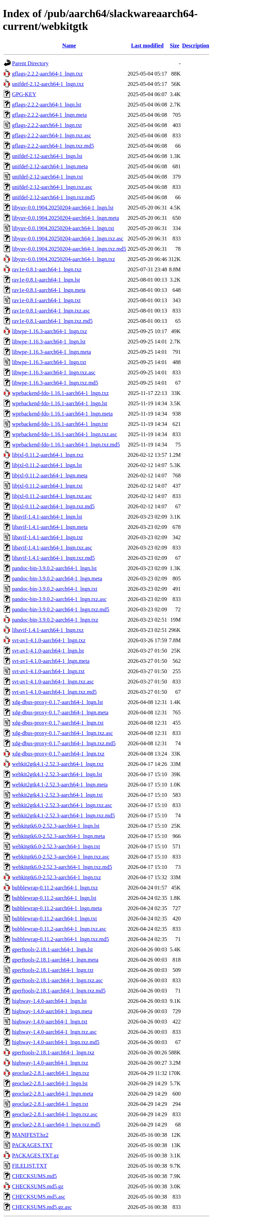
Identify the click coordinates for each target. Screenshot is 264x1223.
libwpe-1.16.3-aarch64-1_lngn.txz (49, 331)
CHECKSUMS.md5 (34, 1176)
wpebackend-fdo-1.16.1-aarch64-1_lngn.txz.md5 (66, 445)
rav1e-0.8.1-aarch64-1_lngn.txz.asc (51, 311)
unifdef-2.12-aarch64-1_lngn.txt (47, 177)
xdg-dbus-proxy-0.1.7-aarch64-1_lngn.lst (57, 702)
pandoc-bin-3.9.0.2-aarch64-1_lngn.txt (54, 589)
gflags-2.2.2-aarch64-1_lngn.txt (47, 125)
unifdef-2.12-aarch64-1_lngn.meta (50, 166)
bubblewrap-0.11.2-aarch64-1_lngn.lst (54, 898)
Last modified (147, 45)
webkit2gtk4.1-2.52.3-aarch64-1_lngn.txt (57, 795)
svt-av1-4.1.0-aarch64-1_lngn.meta (50, 661)
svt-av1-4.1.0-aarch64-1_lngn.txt (48, 671)
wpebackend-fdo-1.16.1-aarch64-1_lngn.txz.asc (64, 434)
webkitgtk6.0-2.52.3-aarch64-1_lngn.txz (56, 877)
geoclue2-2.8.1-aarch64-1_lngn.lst (50, 1083)
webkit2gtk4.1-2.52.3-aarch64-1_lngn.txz (58, 764)
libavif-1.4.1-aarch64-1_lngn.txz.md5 (53, 558)
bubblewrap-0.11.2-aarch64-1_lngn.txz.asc (59, 929)
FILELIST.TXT (29, 1166)
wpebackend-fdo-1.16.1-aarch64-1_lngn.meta (62, 414)
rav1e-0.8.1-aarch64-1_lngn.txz (46, 269)
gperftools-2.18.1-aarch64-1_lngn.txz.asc (57, 980)
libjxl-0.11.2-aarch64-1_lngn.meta (49, 475)
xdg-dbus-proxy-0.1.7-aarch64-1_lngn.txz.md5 (64, 743)
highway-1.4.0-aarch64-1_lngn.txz (50, 1063)
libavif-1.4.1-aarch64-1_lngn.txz (48, 630)
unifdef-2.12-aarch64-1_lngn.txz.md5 (53, 197)
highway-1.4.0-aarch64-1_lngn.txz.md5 (55, 1042)
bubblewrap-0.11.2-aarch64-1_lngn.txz (55, 888)
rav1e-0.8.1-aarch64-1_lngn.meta (49, 290)
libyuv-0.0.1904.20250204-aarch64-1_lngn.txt (63, 228)
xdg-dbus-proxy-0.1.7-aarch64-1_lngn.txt (57, 723)
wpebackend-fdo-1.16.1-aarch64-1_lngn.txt (60, 424)
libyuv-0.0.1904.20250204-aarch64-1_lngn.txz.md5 (69, 249)
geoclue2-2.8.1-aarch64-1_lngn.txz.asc (55, 1114)
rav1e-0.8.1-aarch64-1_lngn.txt (46, 300)
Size (174, 45)
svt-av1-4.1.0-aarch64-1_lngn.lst (48, 651)
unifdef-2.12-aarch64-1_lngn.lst (47, 156)
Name (69, 45)
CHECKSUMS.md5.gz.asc (42, 1207)
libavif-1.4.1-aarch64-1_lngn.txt (47, 537)
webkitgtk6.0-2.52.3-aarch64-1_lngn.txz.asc (60, 857)
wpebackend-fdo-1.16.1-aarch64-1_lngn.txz (60, 393)
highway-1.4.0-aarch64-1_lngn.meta (52, 1011)
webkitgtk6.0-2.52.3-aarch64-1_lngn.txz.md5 (62, 867)
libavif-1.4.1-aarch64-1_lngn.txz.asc (52, 548)
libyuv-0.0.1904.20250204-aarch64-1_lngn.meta (65, 218)
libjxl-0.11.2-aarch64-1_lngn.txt (47, 486)
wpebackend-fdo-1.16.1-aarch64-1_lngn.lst (59, 403)
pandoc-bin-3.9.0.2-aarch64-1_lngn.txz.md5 (60, 609)
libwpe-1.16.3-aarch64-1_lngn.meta (51, 352)
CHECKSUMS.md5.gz (37, 1186)
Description (195, 45)
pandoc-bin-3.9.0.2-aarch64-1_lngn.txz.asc (59, 599)
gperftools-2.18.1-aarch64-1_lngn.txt (53, 970)
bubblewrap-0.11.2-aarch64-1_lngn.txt (54, 918)
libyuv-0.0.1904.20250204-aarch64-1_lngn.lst (62, 208)
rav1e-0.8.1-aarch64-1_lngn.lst (46, 280)
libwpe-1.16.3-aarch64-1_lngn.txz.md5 (55, 383)
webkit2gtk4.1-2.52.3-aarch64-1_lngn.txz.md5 (63, 815)
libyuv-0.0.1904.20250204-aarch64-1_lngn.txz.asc (67, 238)
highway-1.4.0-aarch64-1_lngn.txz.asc (54, 1032)
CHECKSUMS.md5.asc (38, 1197)
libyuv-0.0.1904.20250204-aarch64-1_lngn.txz (63, 259)
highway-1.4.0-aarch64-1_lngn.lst (49, 1001)
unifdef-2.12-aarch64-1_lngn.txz (48, 84)
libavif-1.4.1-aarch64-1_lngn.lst (47, 517)
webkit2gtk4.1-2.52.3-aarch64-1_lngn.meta (60, 785)
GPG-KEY (24, 94)
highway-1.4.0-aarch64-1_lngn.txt (49, 1021)
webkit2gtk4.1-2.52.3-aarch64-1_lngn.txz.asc (62, 805)
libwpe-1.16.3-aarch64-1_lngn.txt (49, 362)
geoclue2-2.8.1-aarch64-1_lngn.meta (52, 1094)
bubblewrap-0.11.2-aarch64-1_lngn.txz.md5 (60, 939)
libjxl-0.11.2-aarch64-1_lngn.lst (47, 465)
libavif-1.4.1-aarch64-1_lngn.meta (50, 527)
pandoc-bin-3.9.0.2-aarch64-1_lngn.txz (55, 620)
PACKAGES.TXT (32, 1145)
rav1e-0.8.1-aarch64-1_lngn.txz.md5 (52, 321)
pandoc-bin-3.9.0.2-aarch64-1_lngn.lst (54, 568)
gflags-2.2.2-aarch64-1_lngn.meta (49, 115)
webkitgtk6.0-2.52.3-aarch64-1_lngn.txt (56, 846)
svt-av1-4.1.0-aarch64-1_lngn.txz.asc (53, 681)
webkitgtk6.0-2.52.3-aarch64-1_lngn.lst (55, 826)
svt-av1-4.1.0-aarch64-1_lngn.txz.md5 (54, 692)
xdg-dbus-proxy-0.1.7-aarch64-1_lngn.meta (60, 712)
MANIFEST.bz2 (30, 1135)
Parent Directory (30, 63)
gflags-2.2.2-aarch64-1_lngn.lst (46, 104)
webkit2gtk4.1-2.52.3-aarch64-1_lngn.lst (57, 774)
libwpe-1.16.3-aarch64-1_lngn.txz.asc (54, 372)
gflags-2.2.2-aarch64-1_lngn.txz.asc (51, 135)
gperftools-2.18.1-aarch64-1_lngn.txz (53, 1052)
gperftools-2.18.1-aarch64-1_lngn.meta (55, 960)
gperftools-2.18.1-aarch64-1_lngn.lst (52, 949)
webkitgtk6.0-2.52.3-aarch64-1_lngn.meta (58, 836)
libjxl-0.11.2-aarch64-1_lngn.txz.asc (52, 496)
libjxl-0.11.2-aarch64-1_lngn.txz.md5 (53, 506)
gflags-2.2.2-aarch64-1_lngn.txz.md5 (53, 146)
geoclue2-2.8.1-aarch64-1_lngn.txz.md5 (56, 1125)
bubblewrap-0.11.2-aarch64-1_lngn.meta (57, 908)
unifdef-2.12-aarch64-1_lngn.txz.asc (52, 187)
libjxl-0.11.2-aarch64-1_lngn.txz (48, 455)
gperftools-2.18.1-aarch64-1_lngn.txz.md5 (59, 991)
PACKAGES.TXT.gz (35, 1155)
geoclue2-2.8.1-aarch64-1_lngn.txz (50, 1073)
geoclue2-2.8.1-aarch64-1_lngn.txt (50, 1104)
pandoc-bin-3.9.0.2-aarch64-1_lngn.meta (57, 578)
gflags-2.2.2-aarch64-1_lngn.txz (47, 74)
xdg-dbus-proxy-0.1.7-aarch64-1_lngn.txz (58, 754)
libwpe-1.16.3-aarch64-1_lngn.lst (49, 341)
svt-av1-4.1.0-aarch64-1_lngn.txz (49, 640)
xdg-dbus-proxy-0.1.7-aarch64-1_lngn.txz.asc (62, 733)
